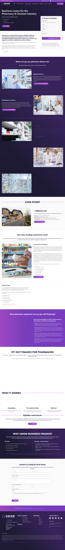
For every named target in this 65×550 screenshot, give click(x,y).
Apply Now (5, 26)
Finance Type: (44, 20)
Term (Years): (44, 33)
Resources (42, 3)
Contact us (5, 52)
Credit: (43, 24)
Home (14, 3)
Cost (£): (43, 28)
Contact (50, 3)
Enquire (60, 3)
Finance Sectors (28, 3)
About (46, 3)
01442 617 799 (54, 507)
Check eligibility (6, 51)
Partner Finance (35, 3)
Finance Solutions (20, 3)
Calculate (51, 38)
